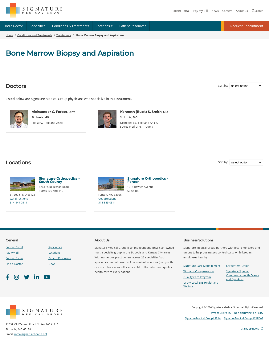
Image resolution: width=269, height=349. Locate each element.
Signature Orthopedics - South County (59, 180)
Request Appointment (246, 26)
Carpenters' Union (237, 266)
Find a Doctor (13, 26)
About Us (242, 11)
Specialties (37, 26)
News (215, 11)
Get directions (19, 198)
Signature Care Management (201, 266)
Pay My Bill (200, 11)
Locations (104, 26)
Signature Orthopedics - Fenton (147, 180)
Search (257, 11)
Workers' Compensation (198, 271)
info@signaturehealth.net (30, 334)
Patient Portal (181, 11)
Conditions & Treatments (70, 26)
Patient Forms (14, 258)
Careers (227, 11)
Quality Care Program (197, 277)
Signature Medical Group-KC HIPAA (243, 318)
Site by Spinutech (252, 328)
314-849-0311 (18, 202)
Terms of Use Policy (220, 312)
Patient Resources (132, 26)
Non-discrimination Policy (248, 312)
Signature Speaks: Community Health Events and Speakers (242, 275)
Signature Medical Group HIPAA (203, 318)
